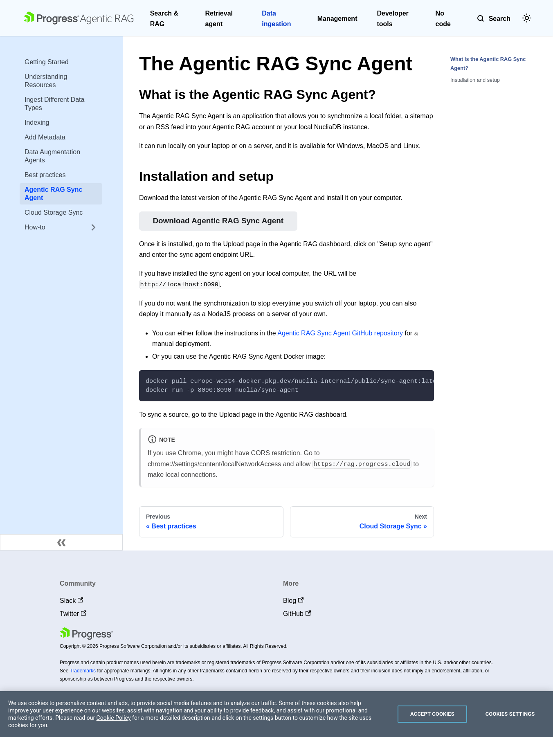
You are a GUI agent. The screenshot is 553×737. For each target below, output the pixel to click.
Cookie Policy (114, 718)
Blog (293, 600)
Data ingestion (276, 18)
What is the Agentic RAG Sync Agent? (488, 63)
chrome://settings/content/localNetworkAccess (214, 464)
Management (337, 18)
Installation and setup (475, 80)
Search (499, 18)
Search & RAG (164, 18)
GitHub (297, 613)
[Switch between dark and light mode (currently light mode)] (526, 18)
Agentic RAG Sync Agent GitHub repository (340, 333)
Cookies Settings (510, 714)
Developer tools (392, 18)
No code (443, 18)
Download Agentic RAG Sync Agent (218, 220)
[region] (276, 714)
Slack (71, 600)
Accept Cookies (432, 714)
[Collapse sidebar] (61, 542)
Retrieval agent (219, 18)
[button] (61, 227)
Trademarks (83, 671)
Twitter (73, 613)
